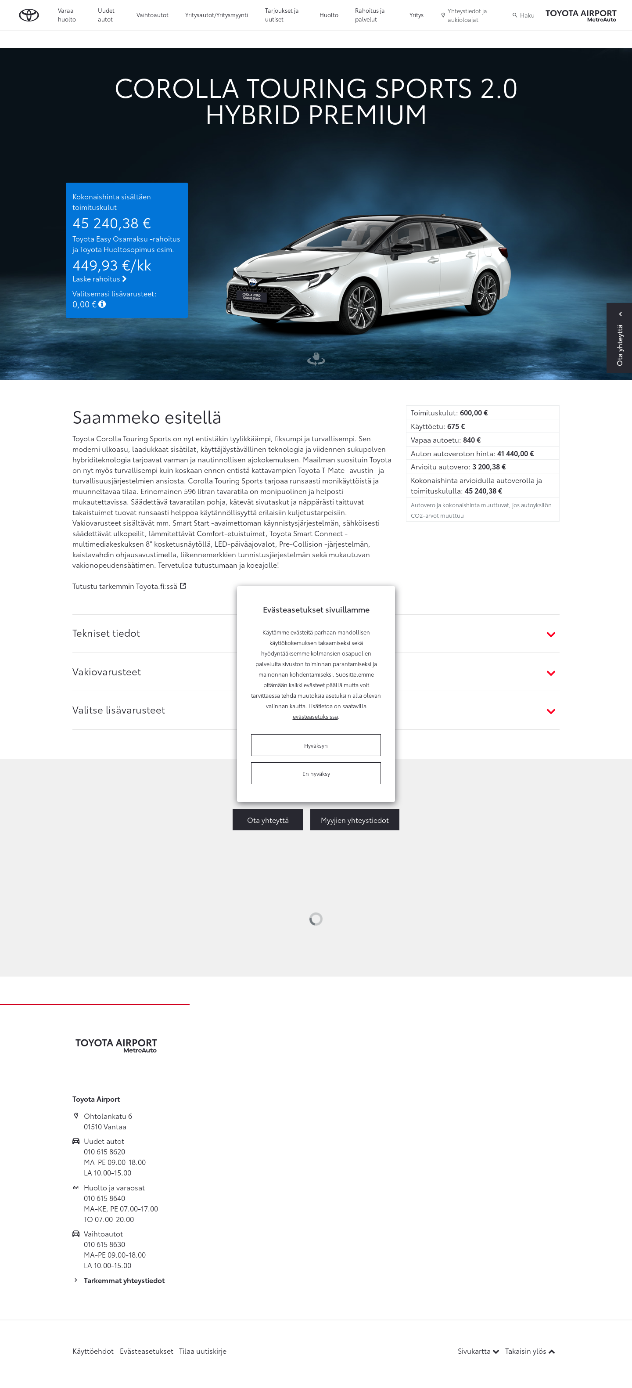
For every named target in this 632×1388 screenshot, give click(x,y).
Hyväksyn (316, 745)
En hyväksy (316, 773)
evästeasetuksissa (315, 716)
